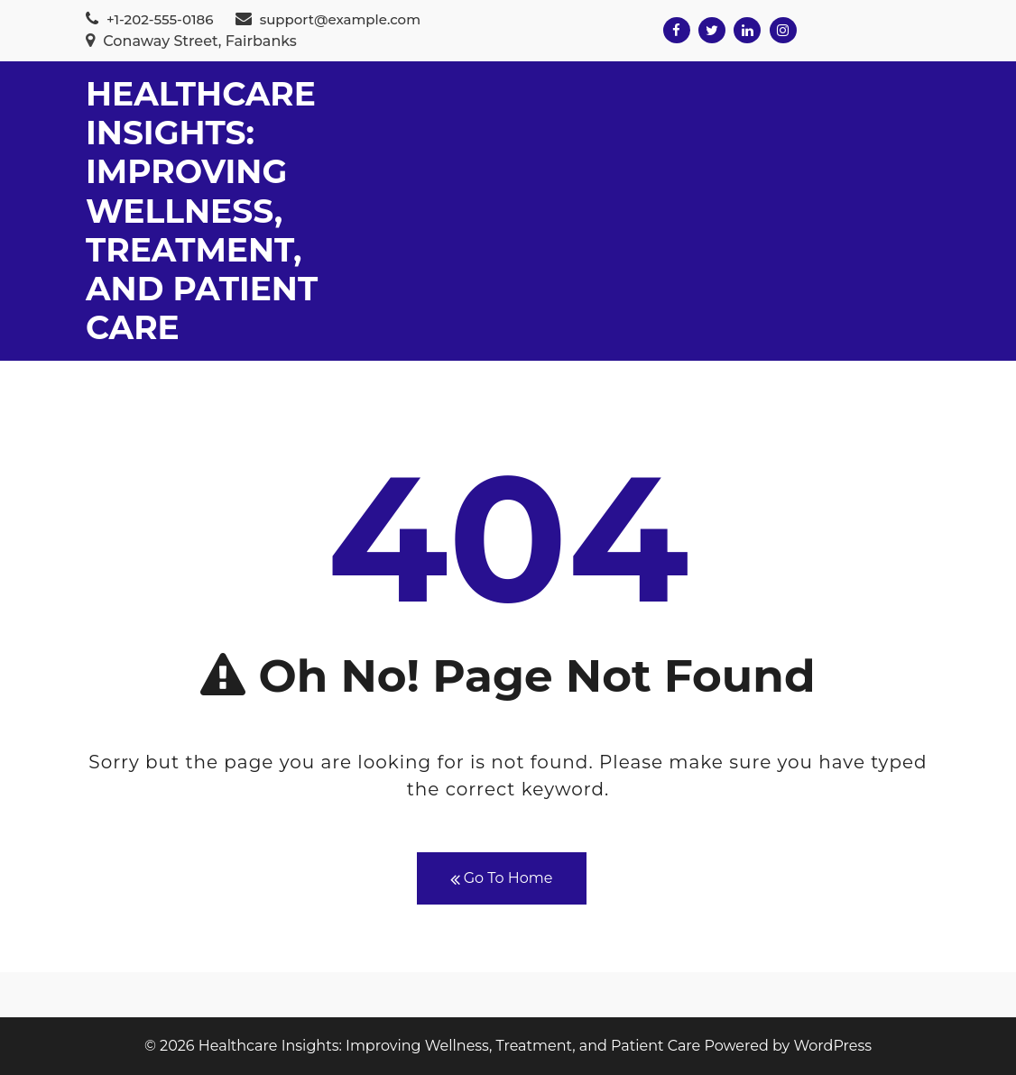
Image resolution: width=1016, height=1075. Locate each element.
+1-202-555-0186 (149, 19)
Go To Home (501, 878)
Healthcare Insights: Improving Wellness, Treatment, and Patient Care (202, 210)
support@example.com (328, 19)
